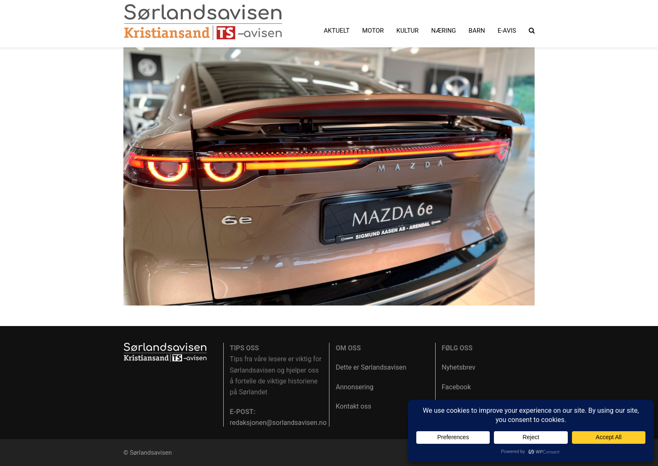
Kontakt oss (353, 406)
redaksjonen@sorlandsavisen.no (278, 423)
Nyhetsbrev (458, 367)
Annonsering (354, 387)
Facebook (456, 387)
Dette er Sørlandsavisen (371, 367)
